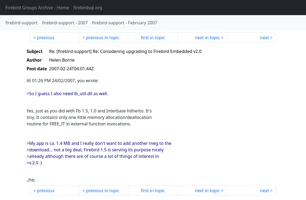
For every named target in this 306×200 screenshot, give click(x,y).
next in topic (207, 38)
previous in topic (102, 38)
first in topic (153, 38)
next (264, 38)
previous (45, 38)
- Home (37, 8)
